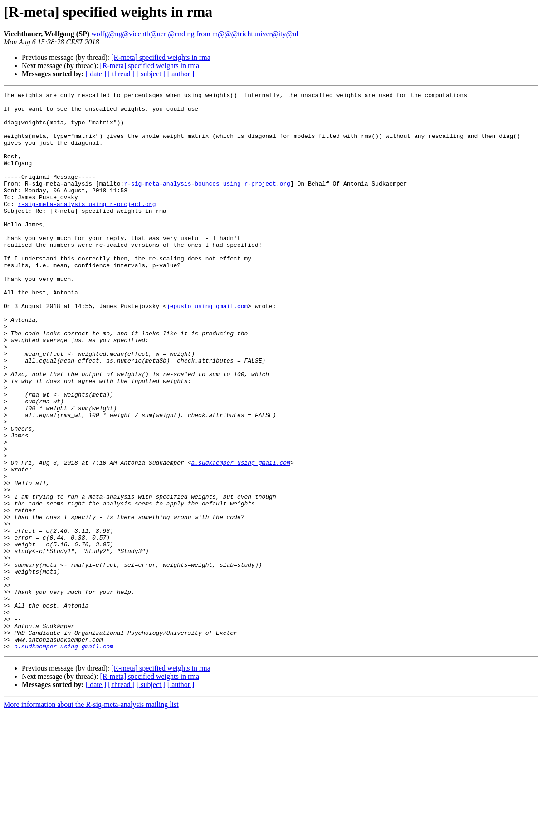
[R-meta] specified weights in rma (160, 57)
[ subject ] (151, 74)
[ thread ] (121, 74)
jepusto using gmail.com (207, 349)
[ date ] (96, 74)
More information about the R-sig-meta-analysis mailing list (91, 816)
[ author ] (181, 74)
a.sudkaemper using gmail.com (240, 537)
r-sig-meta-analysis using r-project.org (87, 227)
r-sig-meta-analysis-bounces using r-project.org (207, 202)
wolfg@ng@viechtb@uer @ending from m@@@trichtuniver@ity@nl (194, 34)
